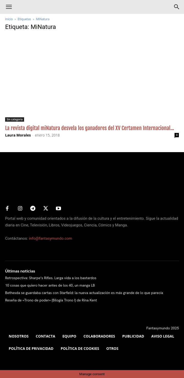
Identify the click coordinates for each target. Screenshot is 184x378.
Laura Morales (18, 135)
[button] (9, 7)
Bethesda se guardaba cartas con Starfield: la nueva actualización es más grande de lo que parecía (84, 292)
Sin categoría (15, 119)
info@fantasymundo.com (50, 238)
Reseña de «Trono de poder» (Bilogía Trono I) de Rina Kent (51, 300)
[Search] (177, 7)
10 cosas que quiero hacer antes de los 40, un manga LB (50, 285)
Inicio (9, 19)
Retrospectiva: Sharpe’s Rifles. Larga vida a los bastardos (50, 278)
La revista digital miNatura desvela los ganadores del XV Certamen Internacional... (89, 128)
